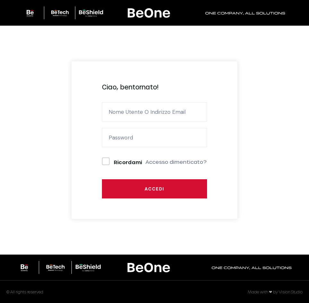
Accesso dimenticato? (176, 162)
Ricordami (128, 162)
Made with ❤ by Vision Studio (275, 292)
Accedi (154, 189)
